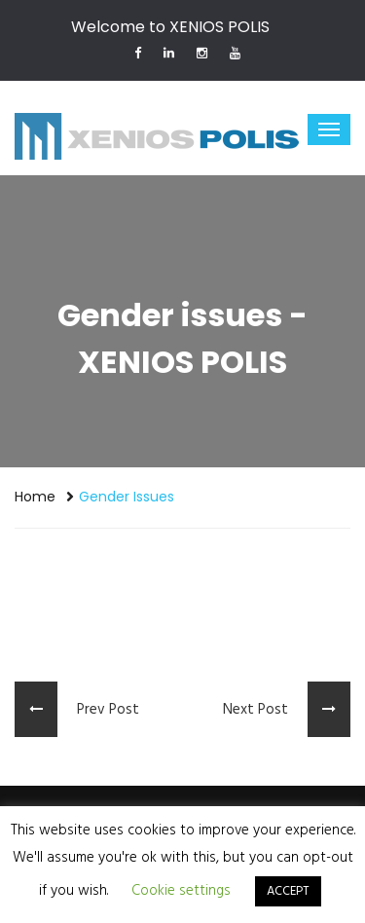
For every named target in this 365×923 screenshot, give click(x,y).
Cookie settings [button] (181, 891)
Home (35, 496)
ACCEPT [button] (288, 891)
